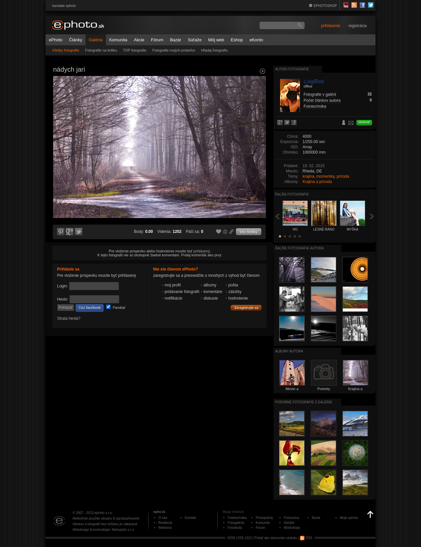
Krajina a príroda (317, 181)
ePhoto (55, 39)
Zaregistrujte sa (246, 308)
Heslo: (62, 299)
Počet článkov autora (322, 100)
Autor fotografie (292, 69)
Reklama (164, 527)
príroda (343, 176)
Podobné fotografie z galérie (303, 402)
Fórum (157, 39)
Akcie (139, 39)
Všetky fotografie (65, 50)
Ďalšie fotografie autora (299, 248)
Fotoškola (235, 527)
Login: (62, 286)
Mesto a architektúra (291, 391)
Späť (277, 216)
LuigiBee (314, 81)
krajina (308, 176)
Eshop (237, 39)
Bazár (175, 39)
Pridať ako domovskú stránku (275, 538)
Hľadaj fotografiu (214, 50)
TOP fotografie (134, 50)
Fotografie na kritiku (101, 50)
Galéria (96, 39)
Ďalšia (372, 216)
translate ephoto (64, 6)
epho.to (159, 512)
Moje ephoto (349, 518)
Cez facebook (90, 308)
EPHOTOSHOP (325, 6)
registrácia (357, 25)
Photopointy (264, 518)
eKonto (256, 39)
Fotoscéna (291, 518)
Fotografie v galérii (320, 94)
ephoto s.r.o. (103, 513)
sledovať (364, 122)
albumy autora (289, 351)
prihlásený (201, 251)
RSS (306, 538)
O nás (162, 518)
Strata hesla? (69, 318)
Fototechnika (315, 106)
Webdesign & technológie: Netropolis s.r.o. (104, 529)
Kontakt (190, 518)
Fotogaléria (236, 523)
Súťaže (195, 39)
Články (75, 39)
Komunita (118, 39)
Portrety (323, 389)
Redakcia (165, 523)
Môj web (216, 39)
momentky (325, 176)
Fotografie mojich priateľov (173, 50)
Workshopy (292, 527)
